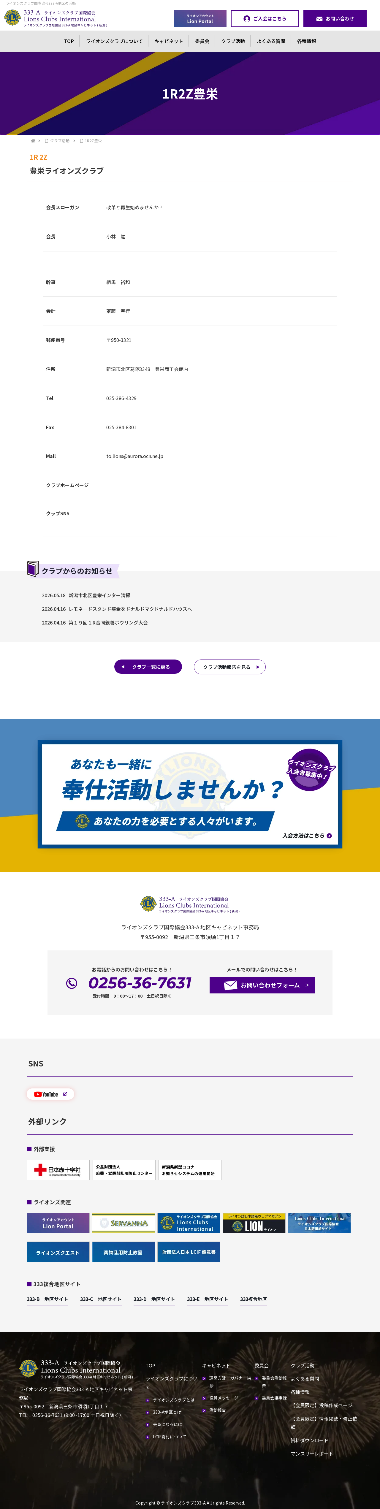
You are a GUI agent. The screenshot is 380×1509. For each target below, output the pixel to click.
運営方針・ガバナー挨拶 (230, 1381)
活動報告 (217, 1410)
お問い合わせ (335, 18)
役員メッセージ (223, 1398)
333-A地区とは (167, 1412)
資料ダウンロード (310, 1440)
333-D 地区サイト (154, 1298)
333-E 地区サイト (207, 1298)
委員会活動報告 (274, 1381)
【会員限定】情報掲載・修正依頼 (324, 1423)
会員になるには (167, 1424)
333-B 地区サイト (47, 1298)
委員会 (202, 41)
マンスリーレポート (312, 1453)
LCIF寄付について (169, 1437)
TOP (69, 41)
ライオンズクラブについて (114, 41)
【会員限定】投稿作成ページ (321, 1405)
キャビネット (169, 41)
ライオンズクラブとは (173, 1400)
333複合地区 (253, 1298)
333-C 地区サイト (101, 1298)
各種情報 (306, 41)
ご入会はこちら (264, 18)
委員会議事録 (274, 1398)
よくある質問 (271, 41)
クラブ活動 (233, 41)
